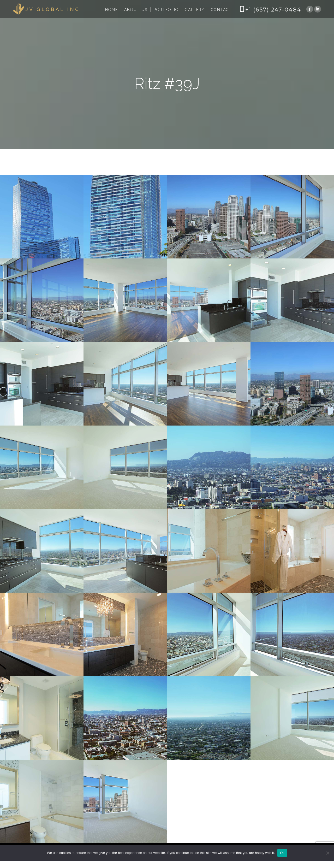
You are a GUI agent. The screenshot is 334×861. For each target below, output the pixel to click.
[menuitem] (111, 9)
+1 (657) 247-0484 (273, 9)
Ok (282, 853)
